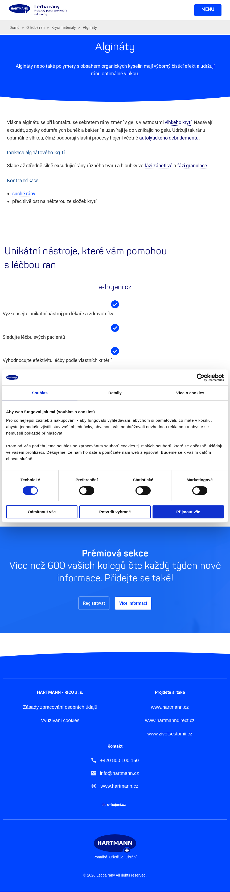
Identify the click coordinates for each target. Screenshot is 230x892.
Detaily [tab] (115, 393)
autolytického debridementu (169, 138)
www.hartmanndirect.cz (170, 720)
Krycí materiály (63, 27)
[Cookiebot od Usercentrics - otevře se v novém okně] (200, 377)
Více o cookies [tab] (190, 393)
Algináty (90, 27)
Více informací (133, 603)
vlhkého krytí (178, 122)
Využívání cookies (60, 720)
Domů (14, 27)
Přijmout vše (188, 511)
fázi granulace (192, 165)
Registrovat (94, 603)
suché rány (23, 193)
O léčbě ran (35, 27)
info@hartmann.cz (119, 773)
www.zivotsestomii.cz (169, 733)
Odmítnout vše (42, 511)
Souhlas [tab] (40, 393)
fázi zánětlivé (158, 165)
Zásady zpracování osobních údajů (60, 707)
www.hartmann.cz (170, 707)
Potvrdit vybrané (115, 511)
